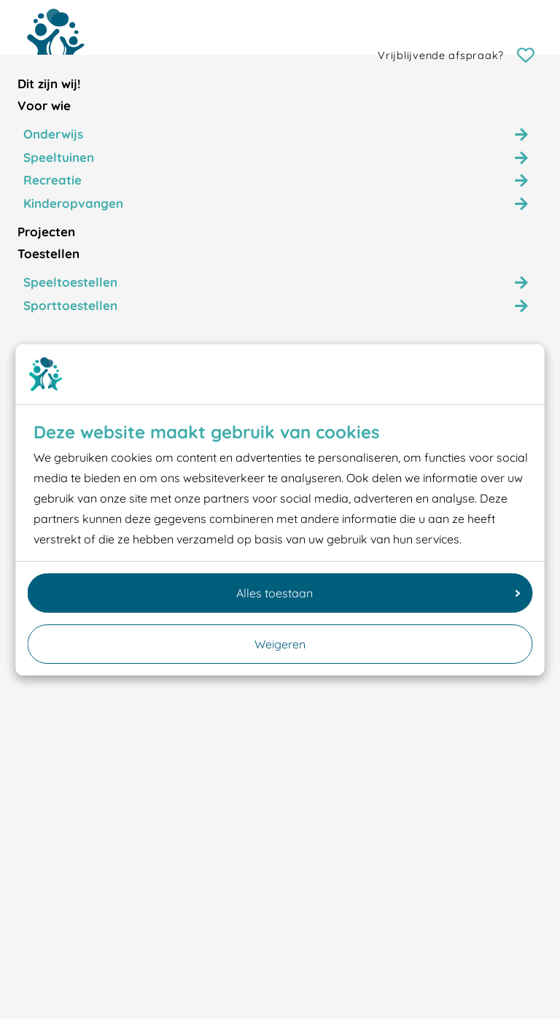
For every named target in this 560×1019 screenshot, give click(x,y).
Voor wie (44, 105)
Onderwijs (53, 134)
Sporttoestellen (70, 305)
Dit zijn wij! (49, 83)
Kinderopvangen (73, 203)
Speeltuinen (58, 157)
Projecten (46, 231)
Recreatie (52, 179)
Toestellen (48, 253)
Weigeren (280, 644)
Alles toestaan (378, 593)
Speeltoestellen (70, 282)
